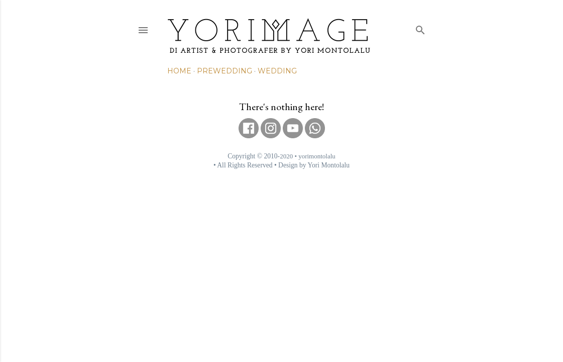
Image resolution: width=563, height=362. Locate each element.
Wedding (277, 70)
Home (179, 70)
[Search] (420, 28)
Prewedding (224, 70)
